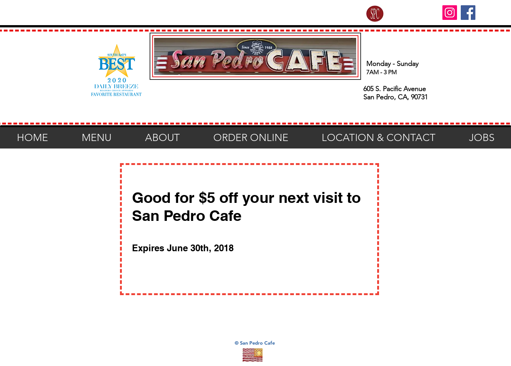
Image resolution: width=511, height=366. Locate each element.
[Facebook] (468, 12)
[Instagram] (449, 12)
